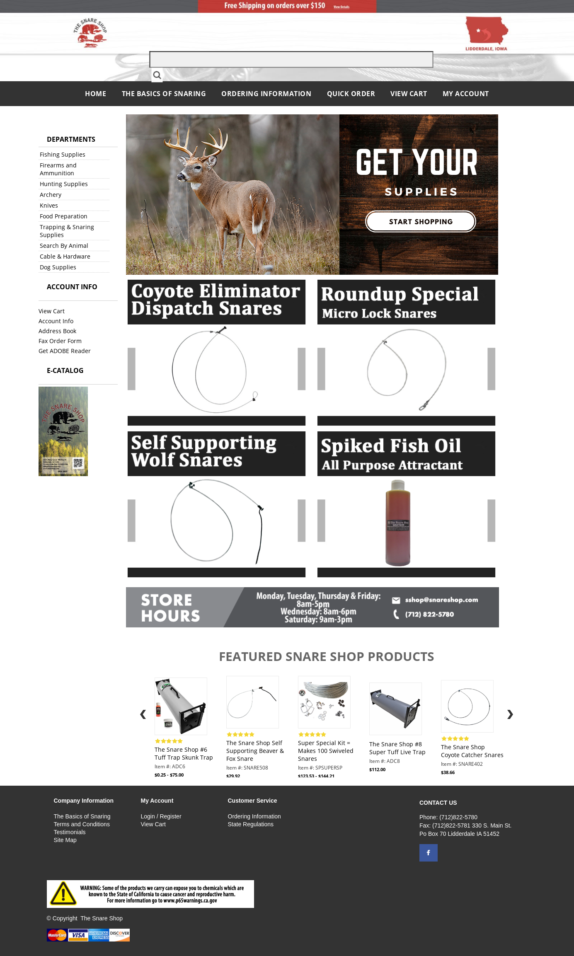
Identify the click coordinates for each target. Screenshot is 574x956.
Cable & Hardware (65, 256)
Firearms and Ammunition (58, 169)
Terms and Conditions (82, 824)
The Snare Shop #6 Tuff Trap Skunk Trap (184, 753)
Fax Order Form (60, 341)
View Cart (408, 93)
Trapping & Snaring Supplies (67, 231)
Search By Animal (64, 245)
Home (96, 93)
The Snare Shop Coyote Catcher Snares (472, 751)
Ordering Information (267, 93)
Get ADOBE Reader (65, 351)
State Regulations (251, 824)
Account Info (56, 321)
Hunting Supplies (64, 184)
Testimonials (70, 832)
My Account (466, 93)
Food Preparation (63, 216)
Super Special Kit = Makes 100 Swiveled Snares (326, 750)
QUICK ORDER (351, 93)
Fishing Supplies (62, 154)
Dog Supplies (58, 267)
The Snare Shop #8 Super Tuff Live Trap (397, 748)
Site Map (65, 840)
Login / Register (161, 816)
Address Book (57, 331)
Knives (49, 205)
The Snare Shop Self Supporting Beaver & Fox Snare (255, 750)
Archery (50, 194)
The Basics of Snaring (164, 93)
